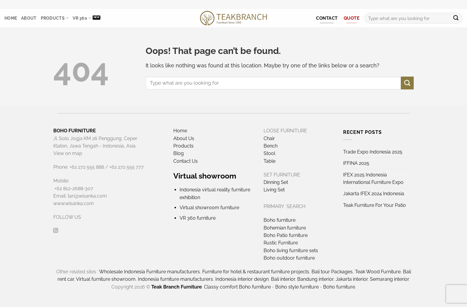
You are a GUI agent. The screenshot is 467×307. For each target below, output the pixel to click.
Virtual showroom (204, 175)
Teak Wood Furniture (378, 272)
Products (55, 18)
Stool (269, 153)
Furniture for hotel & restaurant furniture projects (255, 272)
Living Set (274, 190)
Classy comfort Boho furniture (237, 287)
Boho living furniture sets (291, 250)
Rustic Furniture (281, 243)
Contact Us (185, 161)
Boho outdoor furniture (289, 258)
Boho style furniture (297, 287)
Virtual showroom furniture (209, 207)
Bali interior (283, 279)
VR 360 (82, 18)
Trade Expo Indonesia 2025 (372, 152)
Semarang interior (389, 279)
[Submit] (455, 18)
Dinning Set (276, 182)
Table (269, 161)
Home (10, 18)
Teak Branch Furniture (176, 287)
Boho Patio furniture (286, 235)
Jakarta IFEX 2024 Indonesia (373, 193)
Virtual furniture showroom (106, 279)
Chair (269, 138)
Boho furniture (279, 220)
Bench (271, 146)
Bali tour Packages (332, 272)
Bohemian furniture (285, 228)
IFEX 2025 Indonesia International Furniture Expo (373, 178)
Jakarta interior (352, 279)
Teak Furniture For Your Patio (374, 205)
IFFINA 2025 (356, 163)
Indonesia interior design (242, 279)
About (28, 18)
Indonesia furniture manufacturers (175, 279)
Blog (178, 153)
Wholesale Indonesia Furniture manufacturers (149, 272)
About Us (183, 138)
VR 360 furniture (198, 218)
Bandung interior (315, 279)
